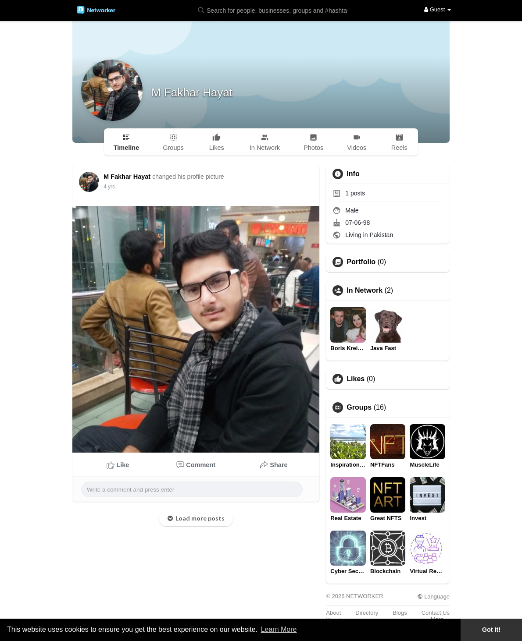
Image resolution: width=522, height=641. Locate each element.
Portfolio (361, 262)
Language (433, 596)
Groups (359, 407)
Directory (366, 613)
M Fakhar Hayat (191, 92)
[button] (274, 10)
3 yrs (109, 187)
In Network (365, 290)
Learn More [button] (279, 629)
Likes (356, 378)
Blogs (400, 613)
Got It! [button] (491, 629)
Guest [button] (437, 9)
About (333, 613)
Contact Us (436, 613)
